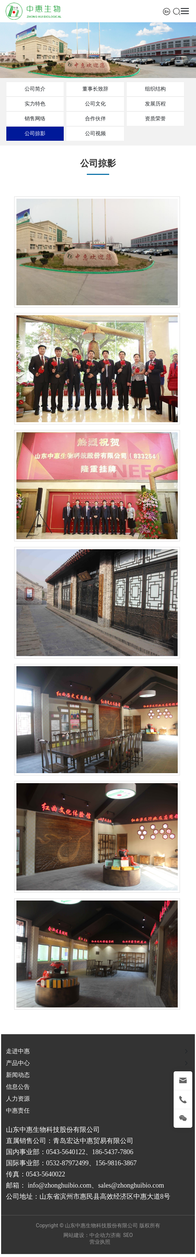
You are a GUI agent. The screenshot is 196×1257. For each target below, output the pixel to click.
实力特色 (35, 104)
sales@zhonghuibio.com (131, 1185)
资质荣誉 (155, 118)
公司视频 (95, 133)
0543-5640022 (45, 1174)
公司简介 (35, 89)
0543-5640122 (65, 1152)
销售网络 (35, 118)
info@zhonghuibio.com (59, 1185)
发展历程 (155, 104)
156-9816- (109, 1163)
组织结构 (155, 89)
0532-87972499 (67, 1163)
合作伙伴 (95, 118)
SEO (128, 1235)
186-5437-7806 (112, 1152)
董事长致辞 (95, 89)
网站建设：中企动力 (86, 1235)
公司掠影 (35, 133)
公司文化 (95, 104)
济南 (115, 1235)
